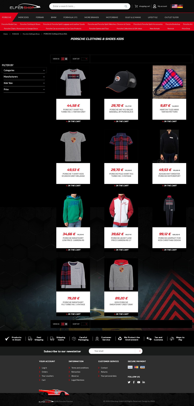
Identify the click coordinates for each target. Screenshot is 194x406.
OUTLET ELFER (172, 17)
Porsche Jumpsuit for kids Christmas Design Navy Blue (169, 239)
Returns (104, 372)
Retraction (75, 372)
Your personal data (108, 376)
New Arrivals (155, 28)
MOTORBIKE (112, 17)
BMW (53, 17)
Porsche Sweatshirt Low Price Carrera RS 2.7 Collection (73, 239)
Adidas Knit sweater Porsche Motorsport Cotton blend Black (169, 175)
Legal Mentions (77, 380)
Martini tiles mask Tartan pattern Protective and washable (169, 110)
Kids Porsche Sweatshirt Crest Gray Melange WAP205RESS (121, 303)
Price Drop (186, 28)
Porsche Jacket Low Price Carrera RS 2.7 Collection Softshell (121, 239)
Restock (171, 28)
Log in (44, 368)
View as (56, 59)
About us (75, 376)
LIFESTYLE (153, 17)
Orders (45, 372)
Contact (104, 368)
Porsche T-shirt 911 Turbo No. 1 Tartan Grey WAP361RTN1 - (73, 110)
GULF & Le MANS (133, 17)
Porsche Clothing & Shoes (31, 34)
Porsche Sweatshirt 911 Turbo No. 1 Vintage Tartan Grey (73, 303)
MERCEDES (23, 17)
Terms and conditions (80, 368)
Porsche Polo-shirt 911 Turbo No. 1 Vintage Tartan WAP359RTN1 (121, 175)
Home (5, 34)
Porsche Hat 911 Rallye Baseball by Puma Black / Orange (121, 110)
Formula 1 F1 (70, 17)
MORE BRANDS (92, 17)
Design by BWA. (148, 401)
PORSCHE (6, 17)
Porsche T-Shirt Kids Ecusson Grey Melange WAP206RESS (73, 175)
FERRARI (40, 17)
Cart (44, 380)
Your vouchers (48, 376)
